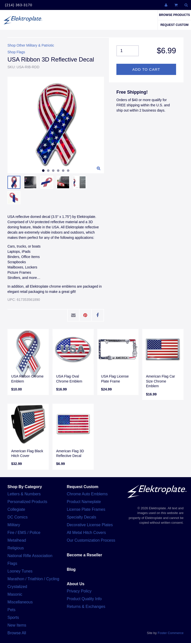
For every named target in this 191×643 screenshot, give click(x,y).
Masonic (14, 594)
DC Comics (17, 517)
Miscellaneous (20, 602)
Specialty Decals (81, 517)
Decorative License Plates (90, 525)
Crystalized (17, 586)
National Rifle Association (29, 556)
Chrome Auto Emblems (87, 494)
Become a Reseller (84, 555)
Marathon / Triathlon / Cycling (33, 579)
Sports (13, 617)
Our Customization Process (91, 540)
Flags (12, 563)
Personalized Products (27, 502)
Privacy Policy (79, 591)
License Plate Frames (86, 509)
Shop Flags (16, 52)
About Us (75, 584)
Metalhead (16, 540)
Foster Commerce (171, 633)
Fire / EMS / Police (23, 532)
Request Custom (174, 25)
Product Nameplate (84, 502)
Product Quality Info (84, 599)
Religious (15, 548)
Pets (11, 610)
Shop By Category (24, 487)
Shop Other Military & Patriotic (30, 45)
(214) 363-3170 (18, 5)
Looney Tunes (20, 571)
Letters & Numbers (24, 494)
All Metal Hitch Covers (86, 532)
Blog (71, 569)
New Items (16, 625)
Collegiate (16, 509)
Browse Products (174, 15)
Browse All (16, 633)
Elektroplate (22, 19)
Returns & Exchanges (86, 606)
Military (13, 525)
